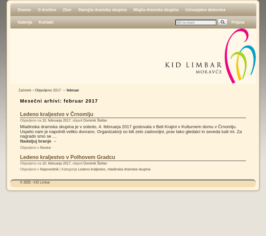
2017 (57, 90)
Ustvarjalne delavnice (205, 10)
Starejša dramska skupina (102, 10)
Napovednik (49, 169)
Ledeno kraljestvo (91, 169)
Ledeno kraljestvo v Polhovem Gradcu (67, 157)
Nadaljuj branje (38, 141)
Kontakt (46, 22)
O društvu (47, 10)
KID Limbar (41, 182)
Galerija (25, 22)
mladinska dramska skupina (128, 169)
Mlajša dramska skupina (156, 10)
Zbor (67, 10)
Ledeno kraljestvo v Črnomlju (56, 114)
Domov (24, 10)
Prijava (238, 22)
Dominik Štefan (95, 120)
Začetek (24, 90)
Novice (45, 147)
